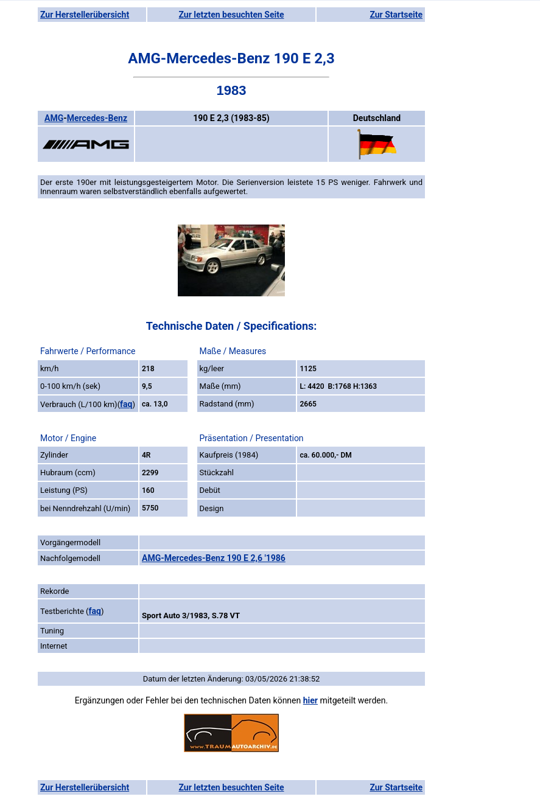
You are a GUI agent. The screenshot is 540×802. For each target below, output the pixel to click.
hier (310, 700)
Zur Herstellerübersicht (84, 14)
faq (126, 404)
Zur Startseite (396, 14)
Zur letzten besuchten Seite (231, 14)
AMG (53, 118)
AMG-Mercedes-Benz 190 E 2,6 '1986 (214, 558)
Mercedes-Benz (97, 118)
